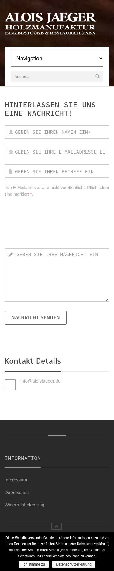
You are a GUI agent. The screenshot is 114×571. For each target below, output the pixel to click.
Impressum (16, 479)
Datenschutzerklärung (74, 564)
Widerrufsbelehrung (24, 504)
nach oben (56, 526)
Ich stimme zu (33, 564)
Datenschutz (17, 492)
